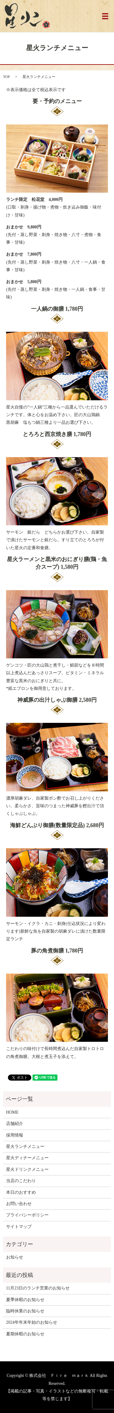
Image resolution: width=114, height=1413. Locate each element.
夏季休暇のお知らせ (25, 1299)
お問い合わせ (19, 1203)
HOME (12, 1112)
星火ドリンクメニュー (27, 1169)
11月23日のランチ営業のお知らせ (38, 1288)
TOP (6, 77)
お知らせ (14, 1257)
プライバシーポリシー (27, 1215)
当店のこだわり (21, 1180)
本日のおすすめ (21, 1192)
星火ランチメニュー (25, 1146)
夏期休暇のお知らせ (25, 1334)
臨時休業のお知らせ (25, 1311)
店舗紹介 (14, 1123)
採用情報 (14, 1135)
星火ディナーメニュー (27, 1158)
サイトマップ (19, 1226)
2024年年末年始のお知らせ (31, 1322)
